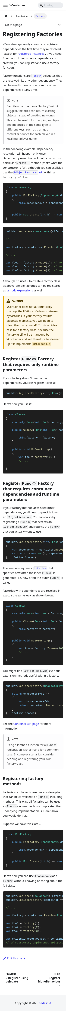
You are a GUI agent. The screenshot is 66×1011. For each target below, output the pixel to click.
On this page (13, 25)
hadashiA (45, 1003)
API (28, 172)
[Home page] (6, 16)
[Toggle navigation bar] (5, 5)
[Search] (50, 5)
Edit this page (14, 958)
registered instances (31, 54)
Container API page (26, 724)
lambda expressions (20, 290)
